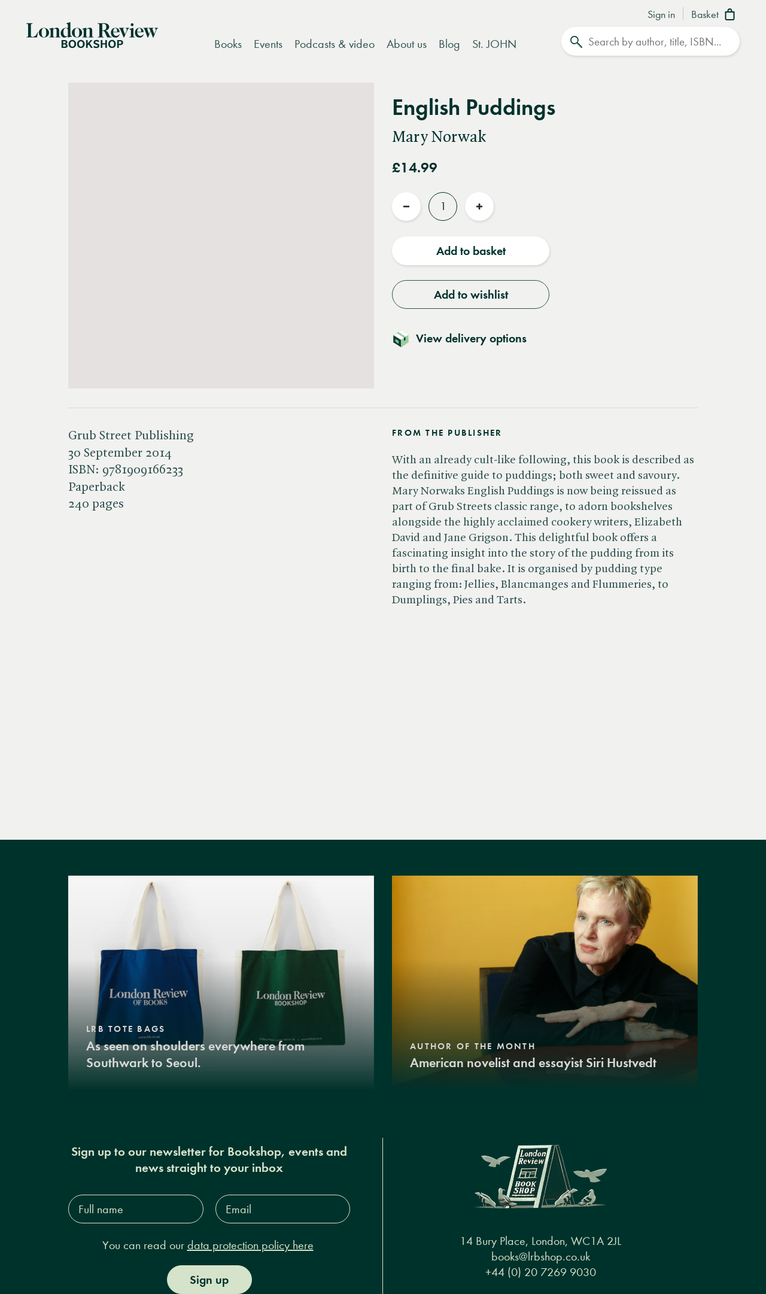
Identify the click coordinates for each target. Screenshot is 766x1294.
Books (228, 44)
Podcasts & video (334, 44)
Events (268, 44)
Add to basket (471, 251)
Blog (449, 44)
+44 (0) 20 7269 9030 (540, 1272)
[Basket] (715, 16)
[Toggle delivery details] (466, 338)
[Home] (92, 34)
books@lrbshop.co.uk (540, 1256)
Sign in (661, 15)
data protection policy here (250, 1245)
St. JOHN (494, 44)
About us (407, 44)
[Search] (650, 41)
